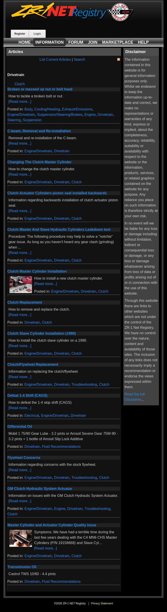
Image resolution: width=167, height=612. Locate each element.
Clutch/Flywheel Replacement (32, 364)
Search (79, 59)
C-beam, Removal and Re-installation (39, 131)
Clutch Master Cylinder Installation (37, 271)
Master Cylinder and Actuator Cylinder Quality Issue (51, 525)
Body (28, 109)
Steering (14, 120)
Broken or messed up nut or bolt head (39, 89)
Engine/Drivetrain (21, 115)
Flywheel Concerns (23, 458)
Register (19, 33)
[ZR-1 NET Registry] (73, 21)
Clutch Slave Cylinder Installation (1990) (41, 333)
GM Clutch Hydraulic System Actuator (39, 489)
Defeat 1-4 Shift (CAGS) (27, 395)
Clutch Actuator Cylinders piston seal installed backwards (57, 193)
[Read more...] (20, 101)
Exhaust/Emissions (77, 109)
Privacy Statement (102, 603)
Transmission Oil (21, 567)
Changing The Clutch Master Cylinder (39, 162)
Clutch (20, 84)
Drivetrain (105, 115)
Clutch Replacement (24, 302)
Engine (90, 115)
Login (37, 33)
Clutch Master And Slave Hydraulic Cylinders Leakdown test (58, 229)
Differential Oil (19, 426)
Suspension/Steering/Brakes (59, 115)
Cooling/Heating (47, 109)
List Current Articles (55, 59)
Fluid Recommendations (61, 446)
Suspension (32, 120)
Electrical (31, 415)
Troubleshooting (84, 384)
